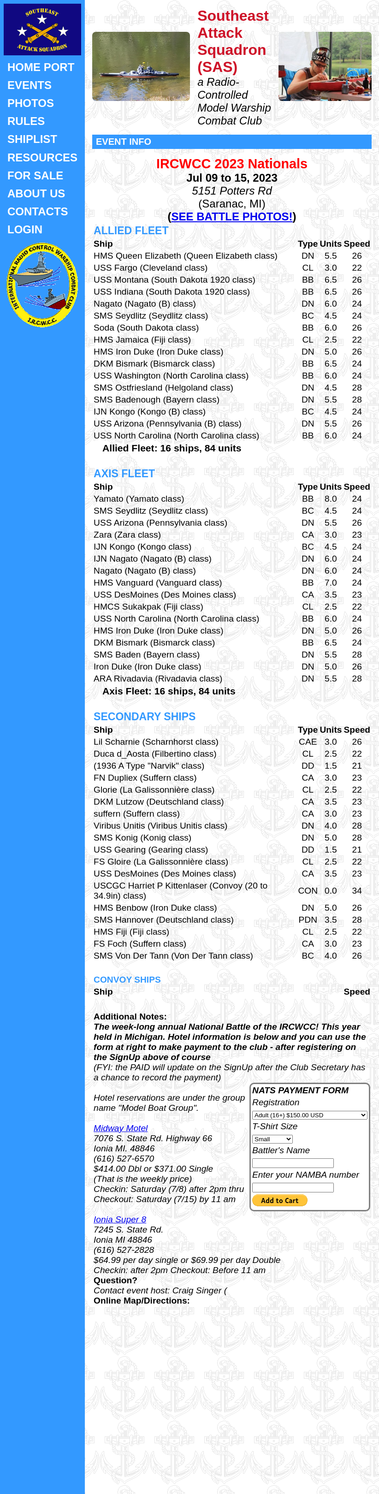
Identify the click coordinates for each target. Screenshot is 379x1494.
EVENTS (29, 85)
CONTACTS (37, 211)
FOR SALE (35, 175)
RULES (26, 121)
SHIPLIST (32, 139)
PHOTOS (30, 103)
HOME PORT (40, 67)
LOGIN (24, 229)
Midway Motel (121, 1128)
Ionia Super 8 (120, 1219)
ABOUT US (36, 193)
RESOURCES (42, 157)
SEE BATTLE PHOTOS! (231, 216)
